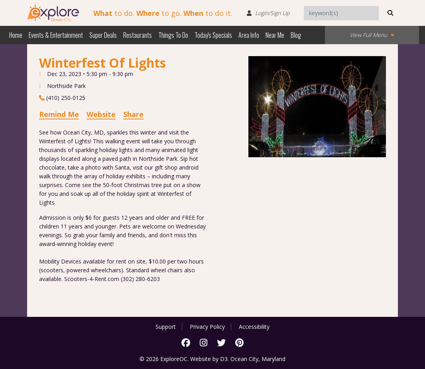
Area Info (248, 35)
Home (15, 35)
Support (165, 326)
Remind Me (59, 114)
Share (133, 114)
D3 (224, 359)
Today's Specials (213, 35)
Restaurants (137, 35)
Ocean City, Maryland (257, 359)
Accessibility (254, 326)
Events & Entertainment (56, 35)
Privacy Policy (207, 326)
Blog (296, 35)
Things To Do (173, 35)
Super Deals (103, 35)
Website (101, 114)
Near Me (275, 35)
